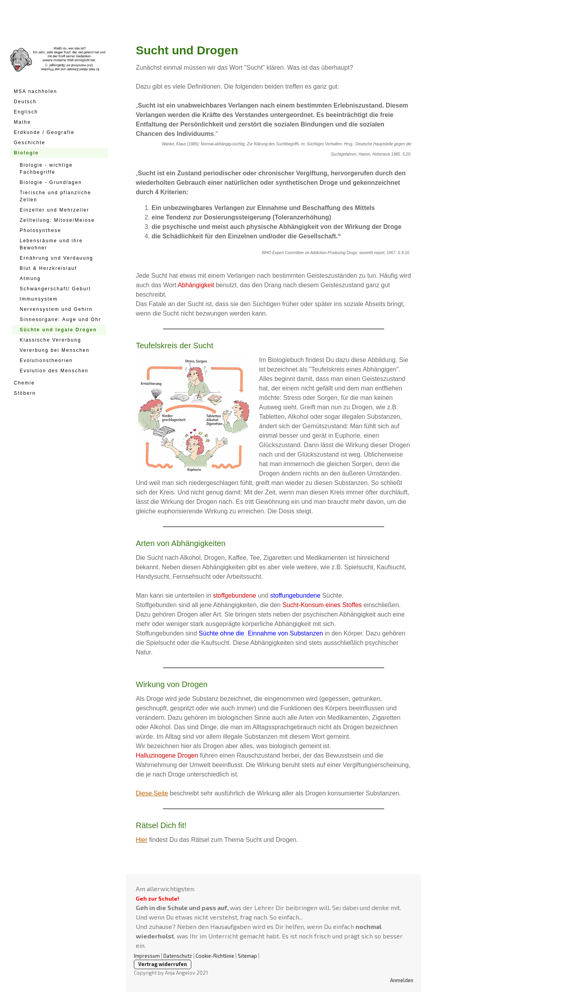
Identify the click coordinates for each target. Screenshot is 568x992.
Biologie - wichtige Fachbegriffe (46, 168)
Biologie (26, 153)
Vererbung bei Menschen (54, 350)
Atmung (30, 278)
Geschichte (29, 142)
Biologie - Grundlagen (51, 182)
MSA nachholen (35, 91)
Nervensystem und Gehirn (56, 309)
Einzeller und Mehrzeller (54, 210)
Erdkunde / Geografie (44, 132)
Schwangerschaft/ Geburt (55, 289)
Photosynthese (40, 230)
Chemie (24, 383)
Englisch (26, 112)
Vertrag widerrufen (162, 964)
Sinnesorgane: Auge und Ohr (60, 319)
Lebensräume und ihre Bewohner (51, 244)
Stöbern (25, 393)
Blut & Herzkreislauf (48, 268)
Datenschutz (177, 956)
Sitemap (247, 956)
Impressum (147, 956)
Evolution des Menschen (54, 370)
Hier (141, 839)
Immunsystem (39, 299)
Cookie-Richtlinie (215, 956)
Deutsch (25, 101)
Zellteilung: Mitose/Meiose (57, 220)
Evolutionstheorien (46, 360)
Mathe (22, 122)
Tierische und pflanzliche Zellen (55, 196)
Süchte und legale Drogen (58, 330)
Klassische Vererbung (50, 340)
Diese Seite (152, 793)
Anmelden (401, 980)
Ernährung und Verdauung (56, 258)
